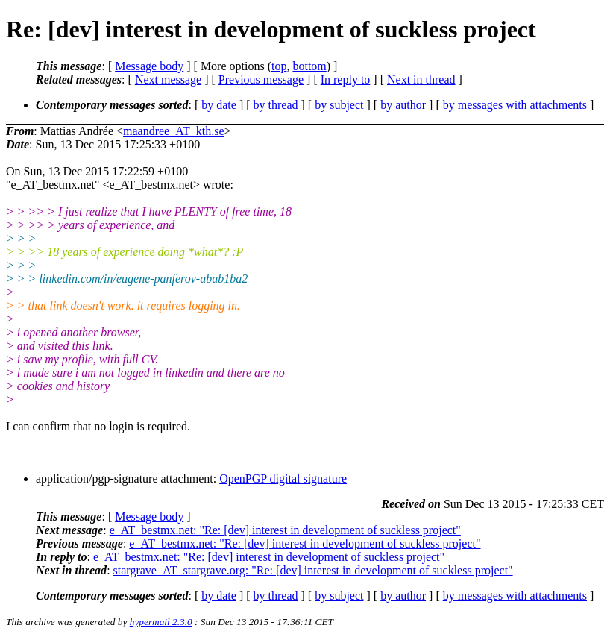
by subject (339, 104)
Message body (149, 66)
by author (403, 104)
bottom (309, 66)
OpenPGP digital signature (283, 478)
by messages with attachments (515, 104)
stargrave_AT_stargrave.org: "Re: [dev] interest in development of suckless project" (313, 570)
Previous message (261, 79)
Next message (168, 79)
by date (218, 104)
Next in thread (421, 79)
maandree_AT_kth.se (173, 131)
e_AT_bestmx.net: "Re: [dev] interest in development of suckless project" (285, 530)
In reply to (346, 79)
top (278, 66)
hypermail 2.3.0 (161, 621)
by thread (276, 104)
